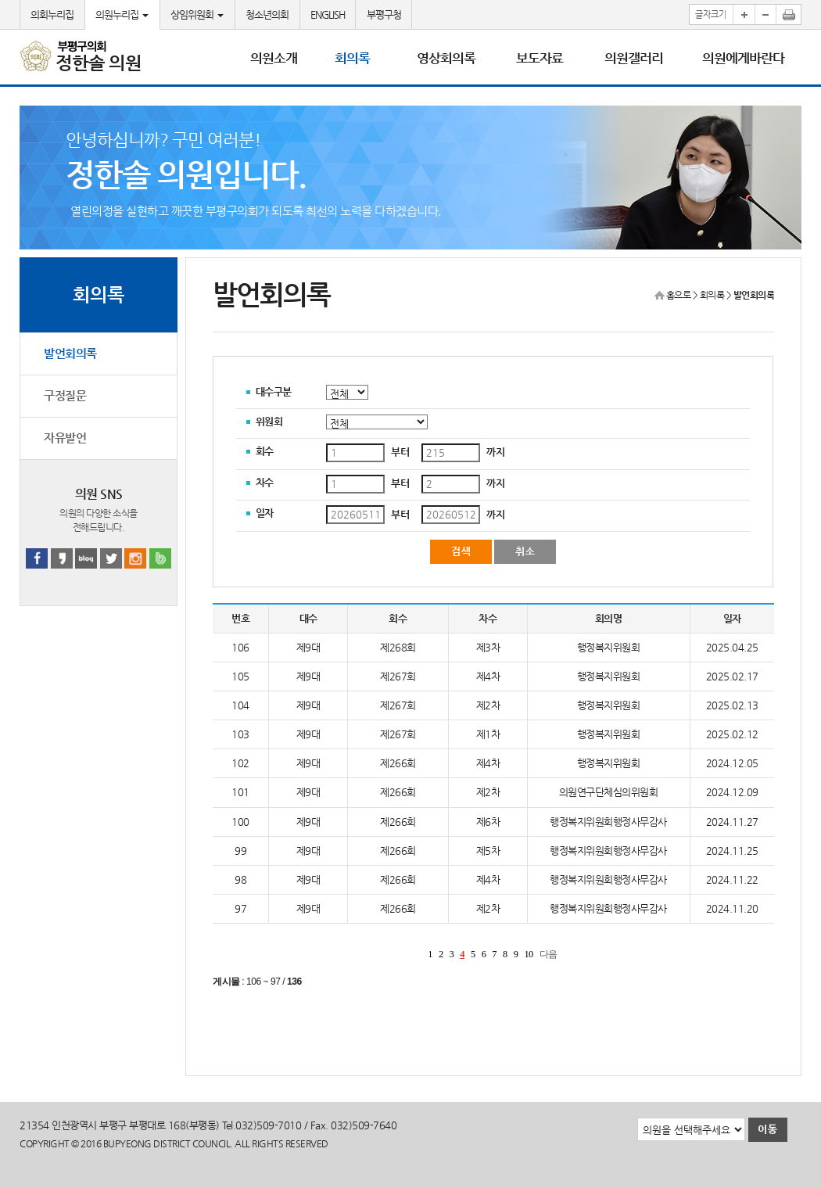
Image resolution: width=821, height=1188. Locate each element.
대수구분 (274, 391)
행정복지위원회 (608, 647)
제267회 (398, 676)
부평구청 (384, 14)
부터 (400, 452)
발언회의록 (70, 353)
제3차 (488, 647)
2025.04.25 (732, 647)
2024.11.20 (732, 908)
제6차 (488, 821)
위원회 (269, 421)
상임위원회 (197, 14)
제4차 (488, 676)
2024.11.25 (732, 850)
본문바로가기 (0, 0)
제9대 (308, 647)
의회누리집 (51, 14)
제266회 (398, 763)
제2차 (488, 705)
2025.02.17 (732, 676)
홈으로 (678, 294)
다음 (548, 954)
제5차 (488, 850)
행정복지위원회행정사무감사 (608, 821)
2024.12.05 (732, 763)
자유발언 (65, 438)
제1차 (488, 734)
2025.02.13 (732, 705)
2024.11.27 (732, 821)
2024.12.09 (732, 792)
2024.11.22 (732, 879)
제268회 (398, 647)
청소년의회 (267, 14)
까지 (495, 452)
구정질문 (65, 396)
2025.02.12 (732, 734)
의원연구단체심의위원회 (608, 792)
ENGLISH (327, 14)
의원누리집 (122, 14)
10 (528, 954)
